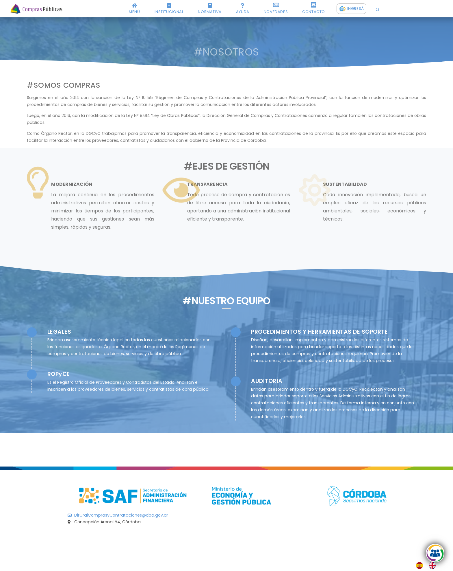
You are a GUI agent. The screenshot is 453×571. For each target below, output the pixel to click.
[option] (433, 565)
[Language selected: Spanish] (428, 565)
